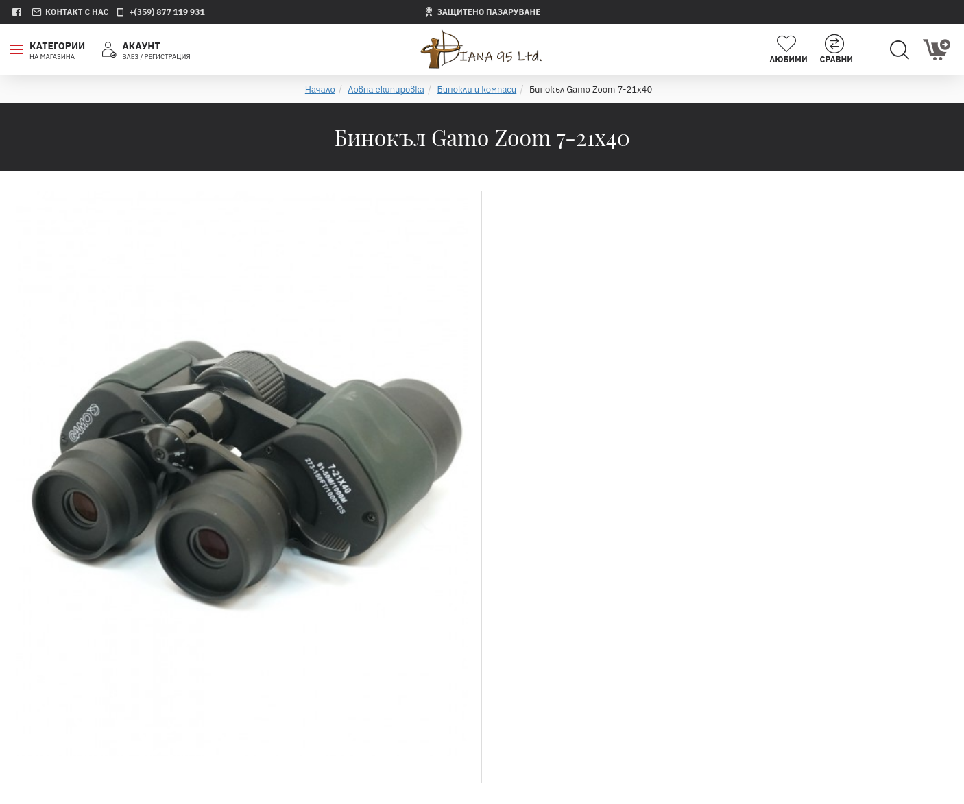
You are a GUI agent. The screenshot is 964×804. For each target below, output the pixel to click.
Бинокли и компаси (477, 89)
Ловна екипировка (386, 89)
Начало (320, 89)
